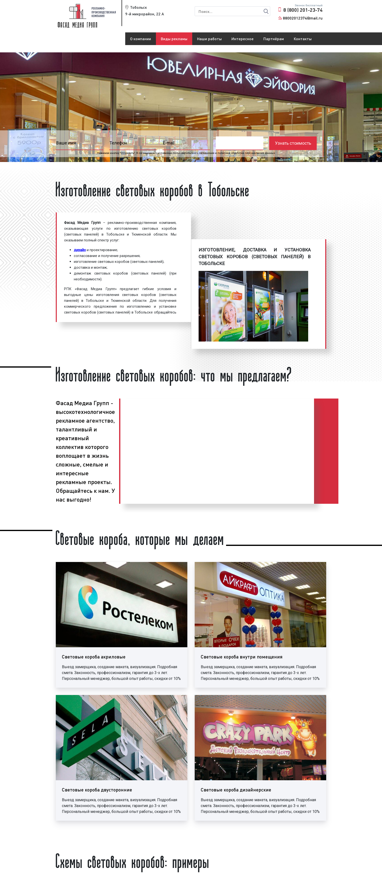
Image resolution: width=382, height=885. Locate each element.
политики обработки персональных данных (246, 153)
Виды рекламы (174, 38)
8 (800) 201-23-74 (303, 10)
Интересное (242, 38)
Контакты (303, 38)
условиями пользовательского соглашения (186, 153)
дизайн (80, 250)
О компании (140, 38)
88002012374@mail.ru (303, 18)
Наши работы (209, 38)
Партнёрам (273, 38)
